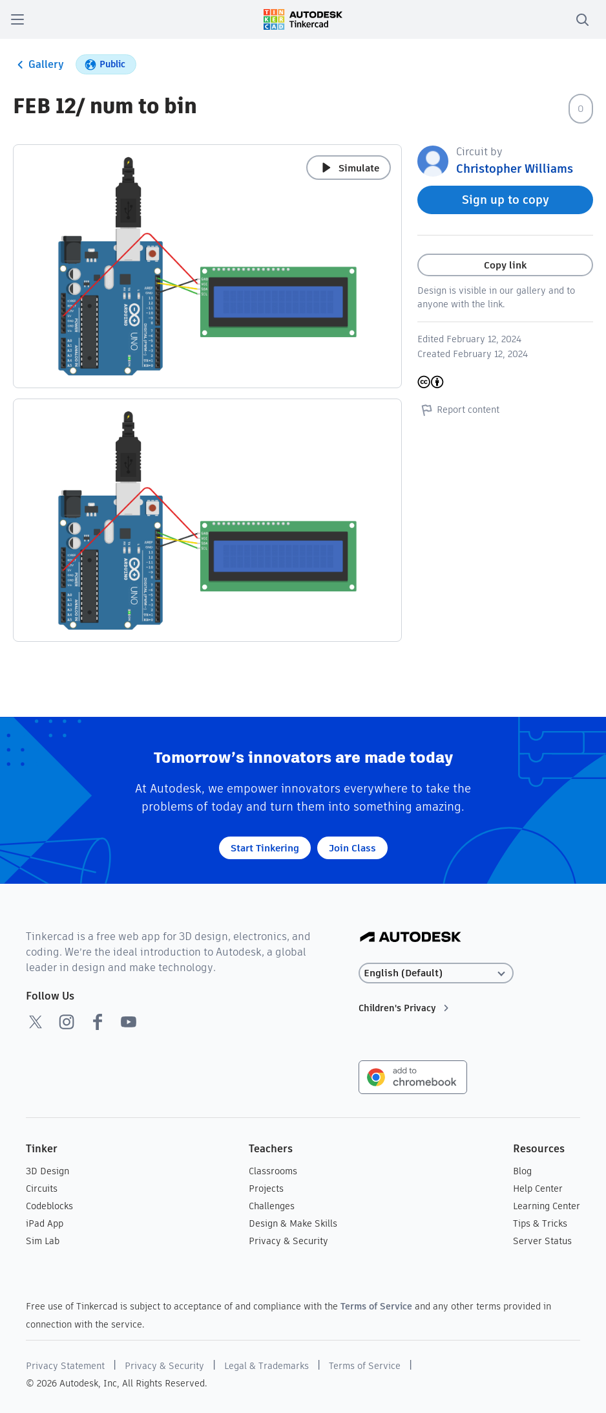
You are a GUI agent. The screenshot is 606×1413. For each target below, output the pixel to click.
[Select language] (436, 973)
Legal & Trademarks (266, 1365)
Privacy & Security (288, 1240)
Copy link (505, 265)
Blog (522, 1171)
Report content (458, 409)
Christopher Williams (514, 168)
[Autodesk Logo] (411, 938)
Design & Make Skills (293, 1223)
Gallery (38, 64)
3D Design (47, 1171)
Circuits (41, 1188)
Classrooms (273, 1171)
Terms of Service (376, 1306)
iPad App (44, 1223)
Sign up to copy (505, 200)
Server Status (542, 1240)
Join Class (352, 848)
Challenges (272, 1205)
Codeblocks (49, 1205)
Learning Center (546, 1205)
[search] (582, 19)
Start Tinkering (265, 848)
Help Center (538, 1188)
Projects (266, 1188)
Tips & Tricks (540, 1223)
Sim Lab (42, 1240)
